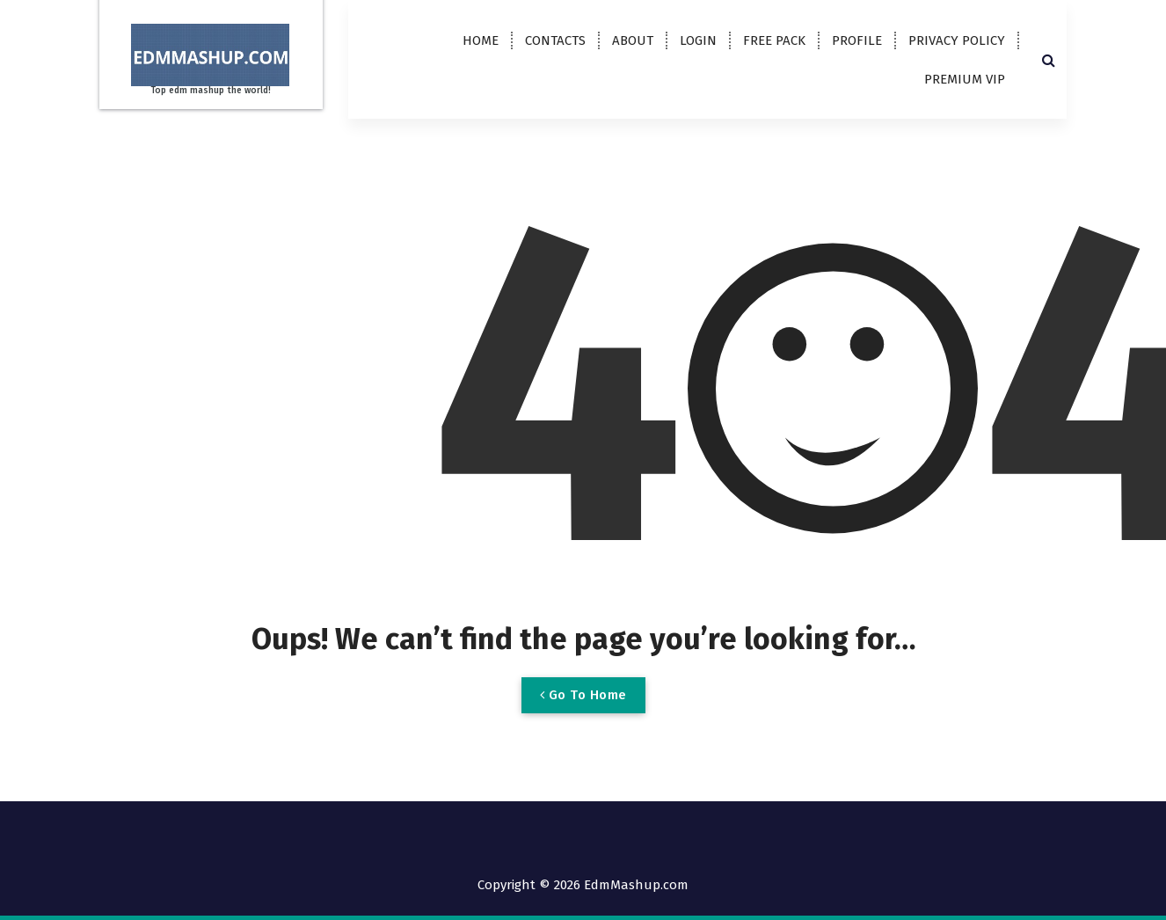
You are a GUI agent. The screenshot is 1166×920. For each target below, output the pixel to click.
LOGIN (698, 40)
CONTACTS (555, 40)
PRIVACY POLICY (956, 40)
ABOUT (632, 40)
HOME (481, 40)
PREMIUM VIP (964, 79)
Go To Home (583, 695)
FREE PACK (774, 40)
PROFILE (857, 40)
